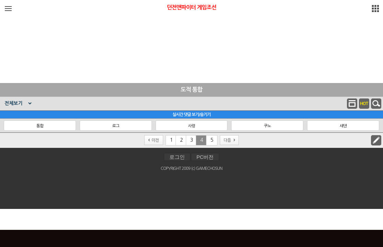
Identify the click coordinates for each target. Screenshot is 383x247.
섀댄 (343, 126)
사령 (191, 126)
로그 (115, 126)
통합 (40, 126)
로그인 (177, 157)
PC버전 (205, 157)
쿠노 (267, 126)
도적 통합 (192, 90)
